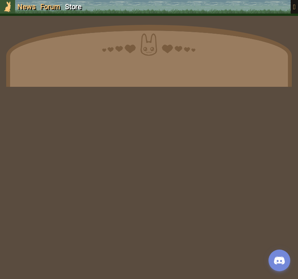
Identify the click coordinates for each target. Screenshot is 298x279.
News (26, 7)
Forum (50, 7)
